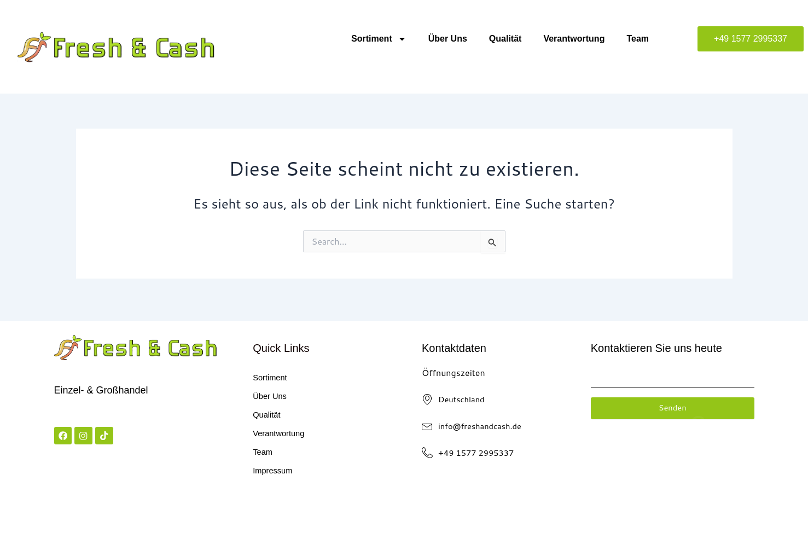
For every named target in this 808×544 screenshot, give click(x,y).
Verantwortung (573, 38)
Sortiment (378, 39)
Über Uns (447, 38)
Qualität (505, 38)
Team (637, 38)
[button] (750, 38)
